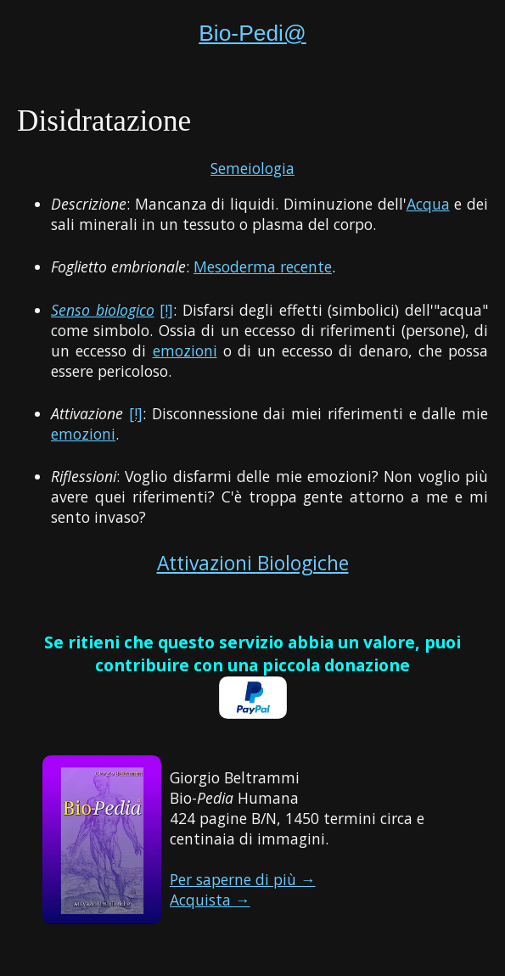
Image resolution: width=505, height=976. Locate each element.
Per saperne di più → (243, 879)
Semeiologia (252, 168)
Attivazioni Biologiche (253, 563)
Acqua (428, 204)
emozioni (185, 350)
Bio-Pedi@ (252, 33)
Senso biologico (102, 310)
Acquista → (210, 899)
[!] (166, 310)
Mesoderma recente (263, 266)
